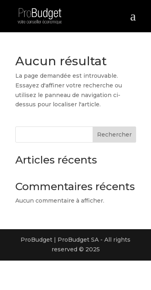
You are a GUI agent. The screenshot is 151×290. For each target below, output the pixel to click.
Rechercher (114, 134)
